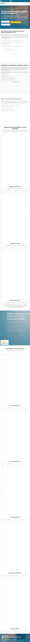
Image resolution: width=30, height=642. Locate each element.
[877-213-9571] (10, 1)
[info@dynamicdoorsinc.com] (1, 1)
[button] (28, 4)
